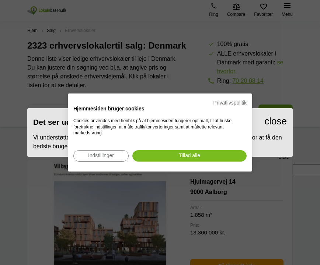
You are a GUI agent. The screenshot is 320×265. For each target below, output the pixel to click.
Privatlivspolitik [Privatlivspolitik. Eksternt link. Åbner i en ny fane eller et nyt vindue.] (230, 103)
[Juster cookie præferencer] (101, 156)
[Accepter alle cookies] (189, 156)
